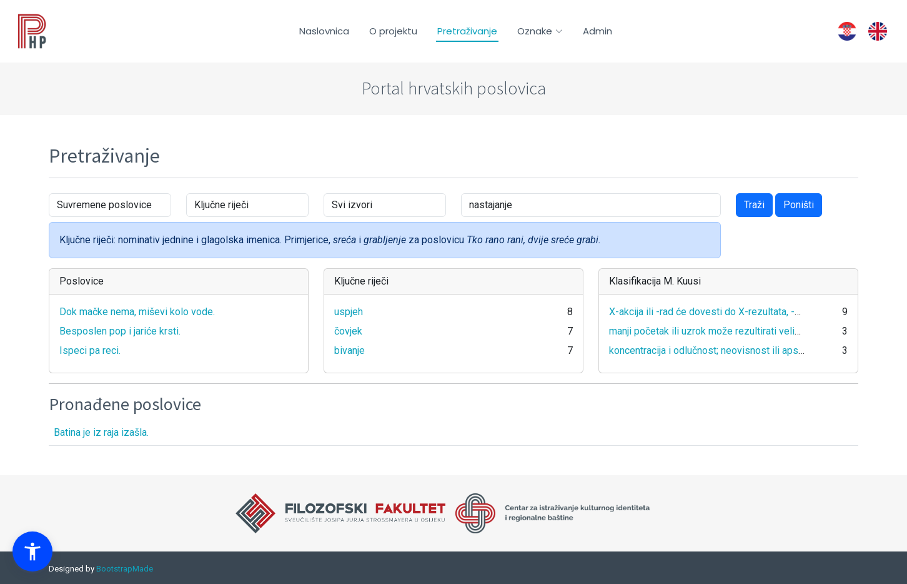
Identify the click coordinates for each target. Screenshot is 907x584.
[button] (32, 551)
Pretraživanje (467, 31)
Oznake (540, 31)
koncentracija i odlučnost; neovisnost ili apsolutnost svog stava (747, 350)
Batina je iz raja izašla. (101, 432)
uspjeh (348, 312)
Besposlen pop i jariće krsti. (120, 331)
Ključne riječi (361, 281)
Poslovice (81, 281)
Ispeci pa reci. (90, 350)
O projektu (393, 31)
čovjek (348, 331)
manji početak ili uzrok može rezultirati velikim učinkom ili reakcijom (756, 331)
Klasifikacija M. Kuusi (655, 281)
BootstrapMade (124, 568)
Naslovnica (324, 31)
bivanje (349, 350)
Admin (597, 31)
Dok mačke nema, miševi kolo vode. (137, 312)
